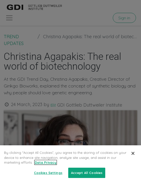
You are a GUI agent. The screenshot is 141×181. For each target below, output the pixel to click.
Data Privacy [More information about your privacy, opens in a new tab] (45, 166)
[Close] (132, 156)
